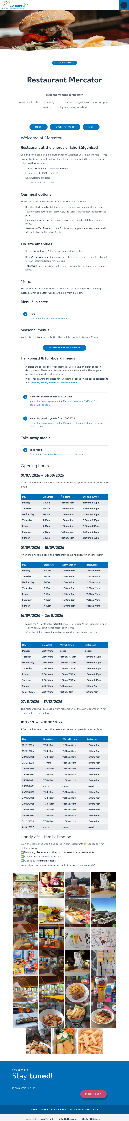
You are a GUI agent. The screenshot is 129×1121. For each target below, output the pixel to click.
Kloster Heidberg (91, 1116)
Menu (38, 129)
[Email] (43, 1090)
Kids (91, 129)
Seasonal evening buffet (64, 349)
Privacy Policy (58, 1106)
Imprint (44, 1106)
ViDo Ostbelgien (67, 1116)
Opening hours (65, 129)
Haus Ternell (46, 1116)
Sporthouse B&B (68, 384)
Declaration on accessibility (83, 1106)
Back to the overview (64, 63)
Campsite (34, 384)
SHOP (34, 1106)
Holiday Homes (48, 384)
